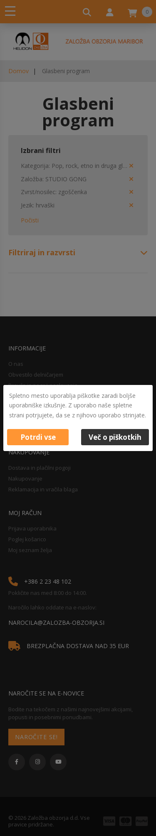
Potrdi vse (38, 437)
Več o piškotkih (115, 437)
